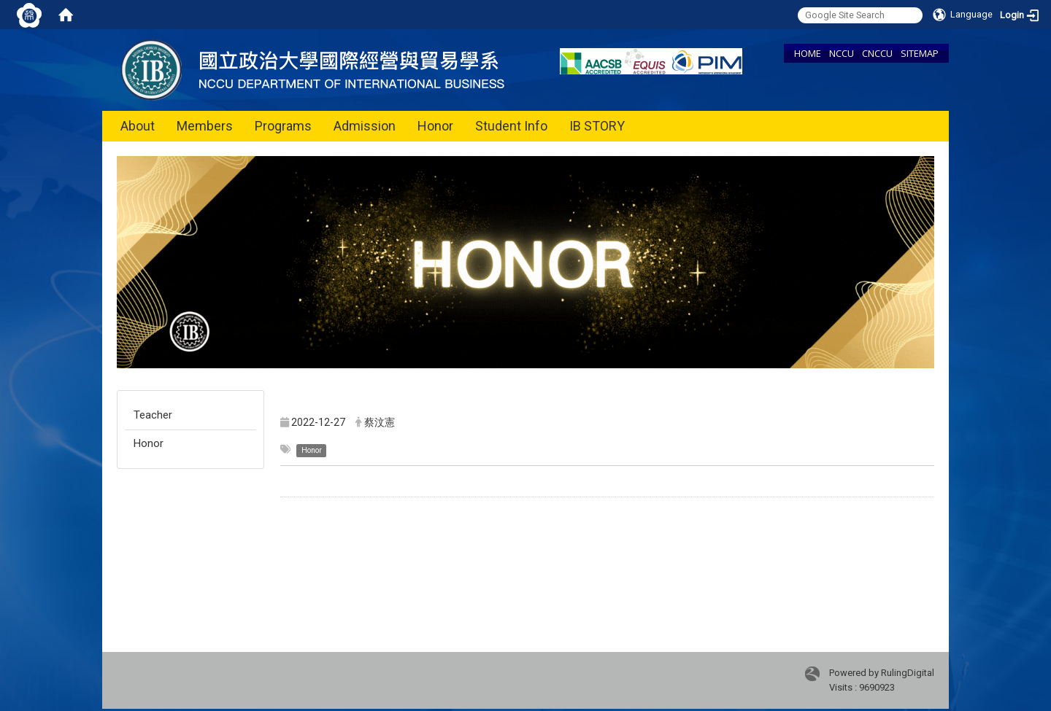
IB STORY (597, 125)
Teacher (153, 414)
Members (205, 125)
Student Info (511, 125)
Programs (283, 125)
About (137, 125)
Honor (435, 125)
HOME (807, 53)
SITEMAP (920, 53)
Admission (365, 125)
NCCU (841, 53)
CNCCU (877, 53)
